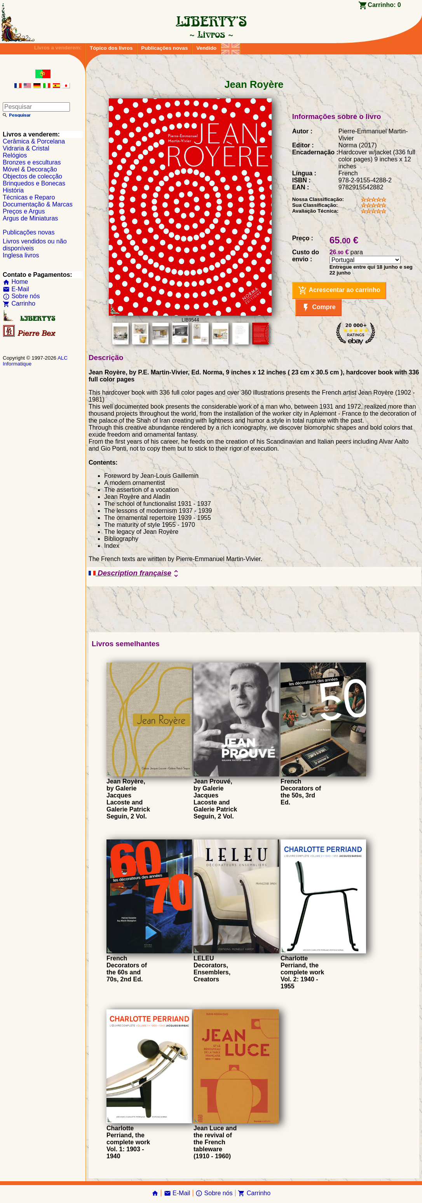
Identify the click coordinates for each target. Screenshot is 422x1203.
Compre (318, 307)
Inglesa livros (21, 255)
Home (15, 281)
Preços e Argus (24, 211)
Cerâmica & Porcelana (34, 141)
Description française (135, 573)
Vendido (206, 48)
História (13, 190)
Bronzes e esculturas (32, 162)
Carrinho (19, 303)
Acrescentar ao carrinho (339, 290)
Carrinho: (384, 5)
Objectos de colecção (32, 176)
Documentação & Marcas (38, 204)
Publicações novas (164, 48)
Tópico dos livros (111, 48)
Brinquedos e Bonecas (34, 183)
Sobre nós (21, 296)
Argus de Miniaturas (30, 218)
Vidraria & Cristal (26, 148)
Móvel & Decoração (30, 169)
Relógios (15, 155)
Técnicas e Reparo (29, 197)
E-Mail (16, 289)
